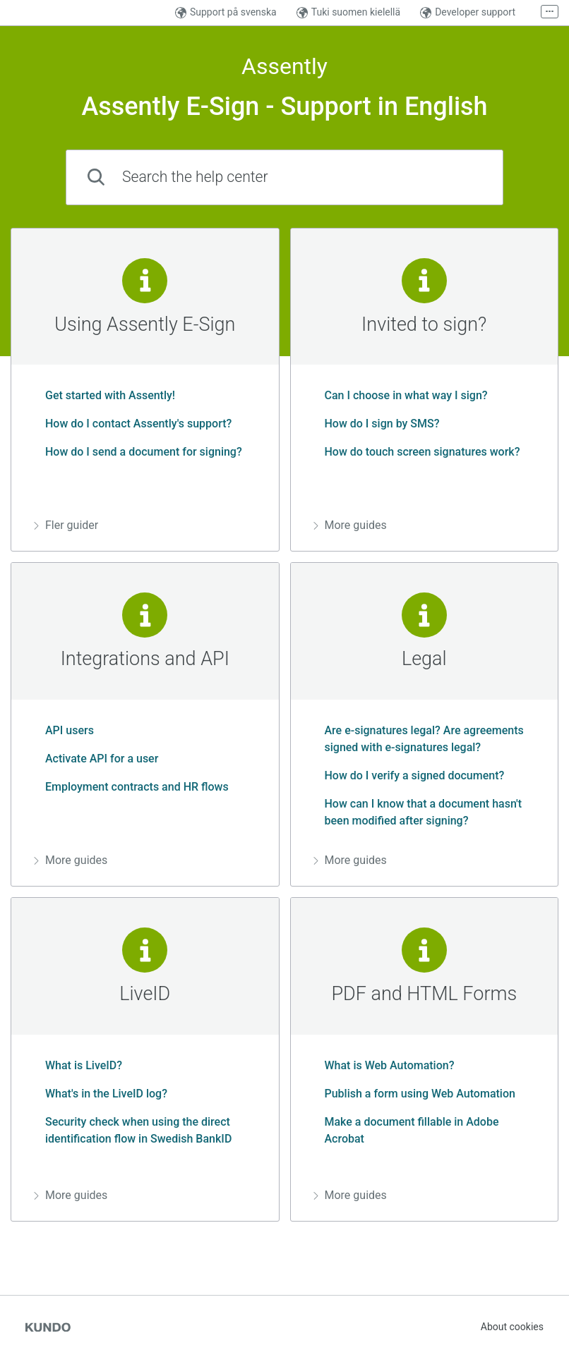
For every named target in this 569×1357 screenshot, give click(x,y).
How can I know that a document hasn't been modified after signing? (417, 812)
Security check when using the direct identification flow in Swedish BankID (133, 1130)
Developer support (467, 12)
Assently (284, 66)
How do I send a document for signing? (138, 451)
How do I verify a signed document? (409, 775)
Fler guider (66, 525)
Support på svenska (226, 12)
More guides (350, 525)
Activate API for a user (96, 758)
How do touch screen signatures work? (416, 451)
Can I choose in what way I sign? (400, 395)
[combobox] (284, 177)
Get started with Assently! (104, 395)
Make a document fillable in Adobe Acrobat (406, 1130)
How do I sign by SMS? (376, 423)
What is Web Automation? (384, 1065)
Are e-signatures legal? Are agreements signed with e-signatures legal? (418, 739)
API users (64, 730)
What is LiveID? (78, 1065)
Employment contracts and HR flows (131, 786)
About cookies (512, 1326)
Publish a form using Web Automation (414, 1093)
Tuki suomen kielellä (348, 12)
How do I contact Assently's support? (133, 423)
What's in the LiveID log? (100, 1093)
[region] (145, 390)
